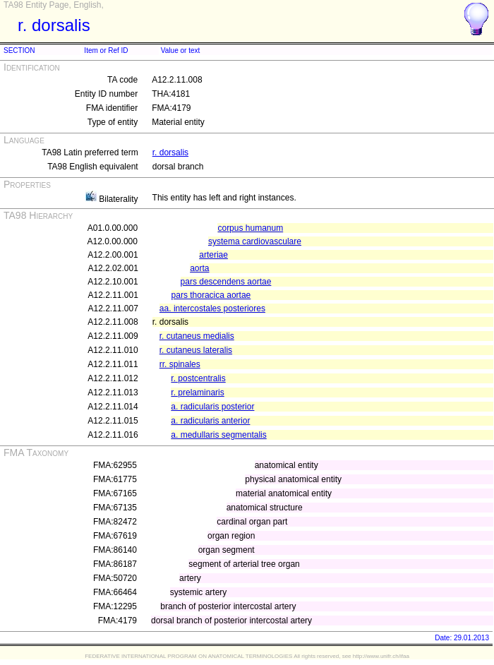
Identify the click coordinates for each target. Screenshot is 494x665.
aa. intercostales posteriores (212, 308)
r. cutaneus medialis (196, 336)
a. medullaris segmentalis (218, 435)
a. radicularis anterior (210, 421)
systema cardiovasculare (254, 241)
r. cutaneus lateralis (195, 350)
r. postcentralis (198, 378)
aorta (199, 268)
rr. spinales (179, 364)
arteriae (213, 255)
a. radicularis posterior (212, 407)
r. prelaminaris (197, 392)
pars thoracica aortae (211, 295)
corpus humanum (250, 228)
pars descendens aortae (226, 282)
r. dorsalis (170, 152)
